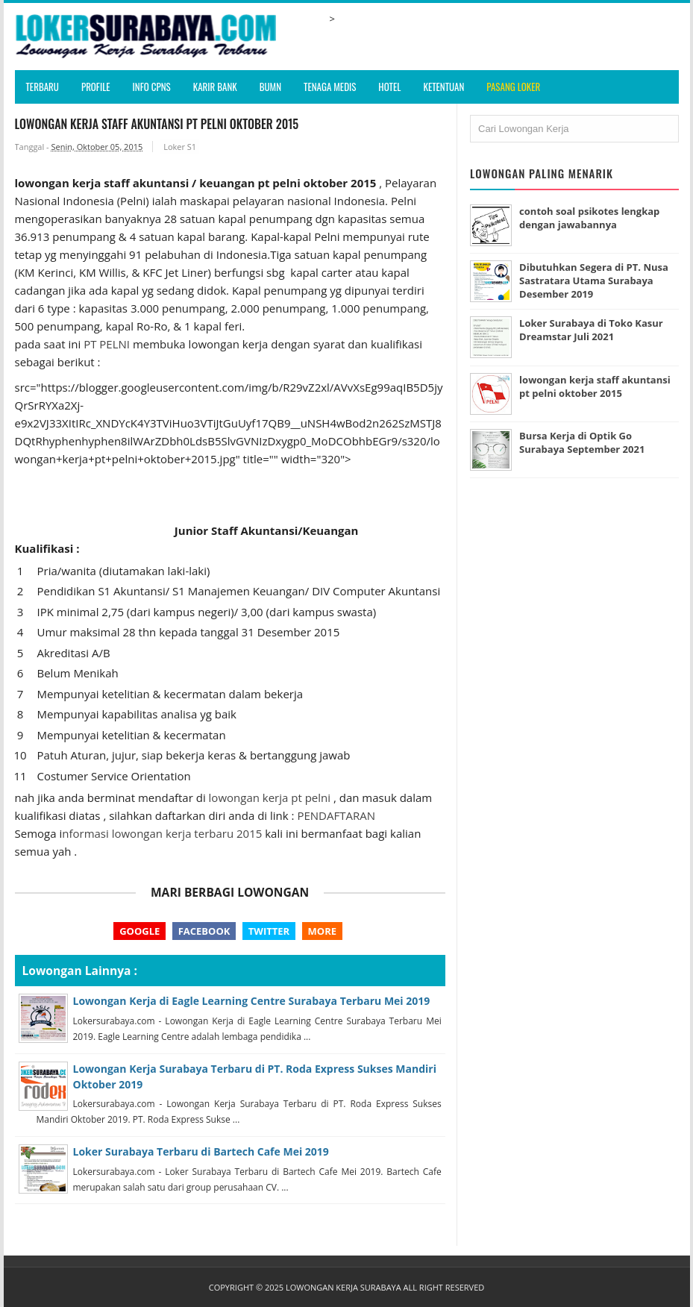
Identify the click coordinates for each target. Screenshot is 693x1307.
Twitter (268, 931)
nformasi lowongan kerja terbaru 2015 (162, 833)
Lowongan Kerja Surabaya (343, 1287)
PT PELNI (107, 343)
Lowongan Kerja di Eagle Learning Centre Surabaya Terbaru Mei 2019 (251, 1001)
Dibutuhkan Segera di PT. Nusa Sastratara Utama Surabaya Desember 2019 (593, 280)
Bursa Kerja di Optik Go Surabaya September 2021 (582, 442)
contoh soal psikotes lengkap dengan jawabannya (589, 217)
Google (139, 931)
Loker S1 (179, 146)
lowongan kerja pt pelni (271, 797)
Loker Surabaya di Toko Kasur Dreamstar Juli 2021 (591, 329)
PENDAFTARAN (336, 815)
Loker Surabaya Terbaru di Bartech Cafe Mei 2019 (201, 1151)
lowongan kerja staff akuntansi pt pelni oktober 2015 (595, 386)
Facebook (204, 931)
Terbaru (42, 86)
